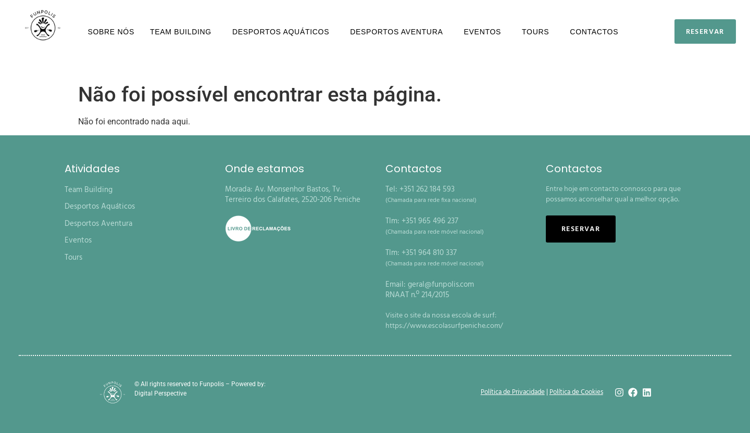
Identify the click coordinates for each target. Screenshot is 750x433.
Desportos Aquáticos (283, 32)
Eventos (485, 32)
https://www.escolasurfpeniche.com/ (444, 326)
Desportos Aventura (399, 32)
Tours (538, 32)
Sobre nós (111, 32)
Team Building (183, 32)
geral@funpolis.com (441, 284)
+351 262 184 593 (427, 189)
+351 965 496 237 (430, 221)
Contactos (594, 32)
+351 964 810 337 (429, 253)
